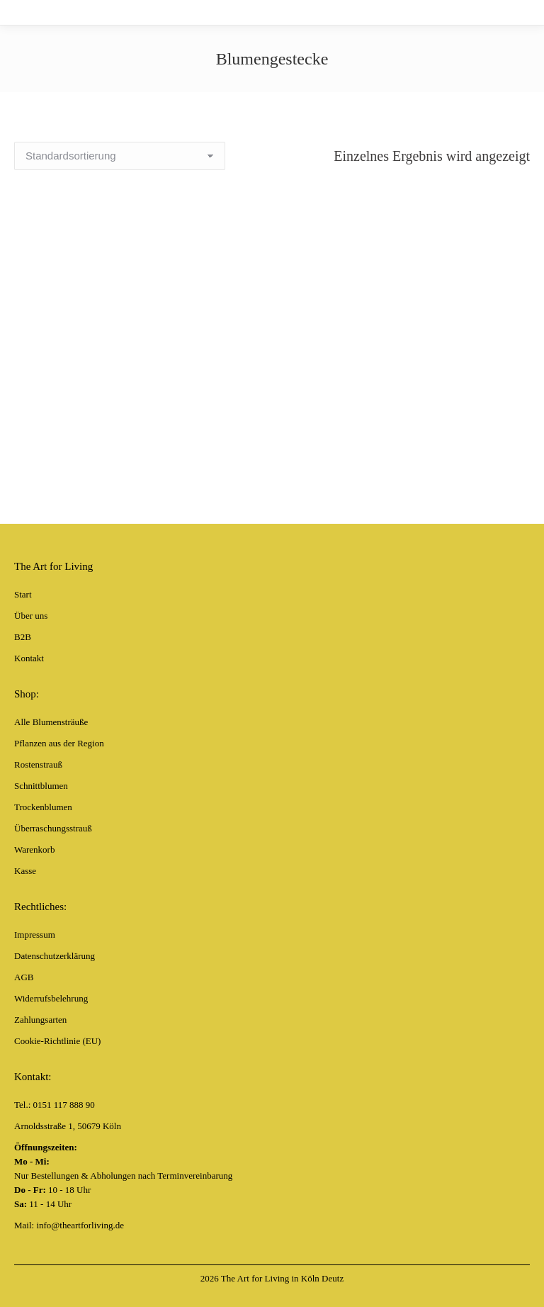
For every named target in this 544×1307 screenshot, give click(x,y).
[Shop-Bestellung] (119, 156)
